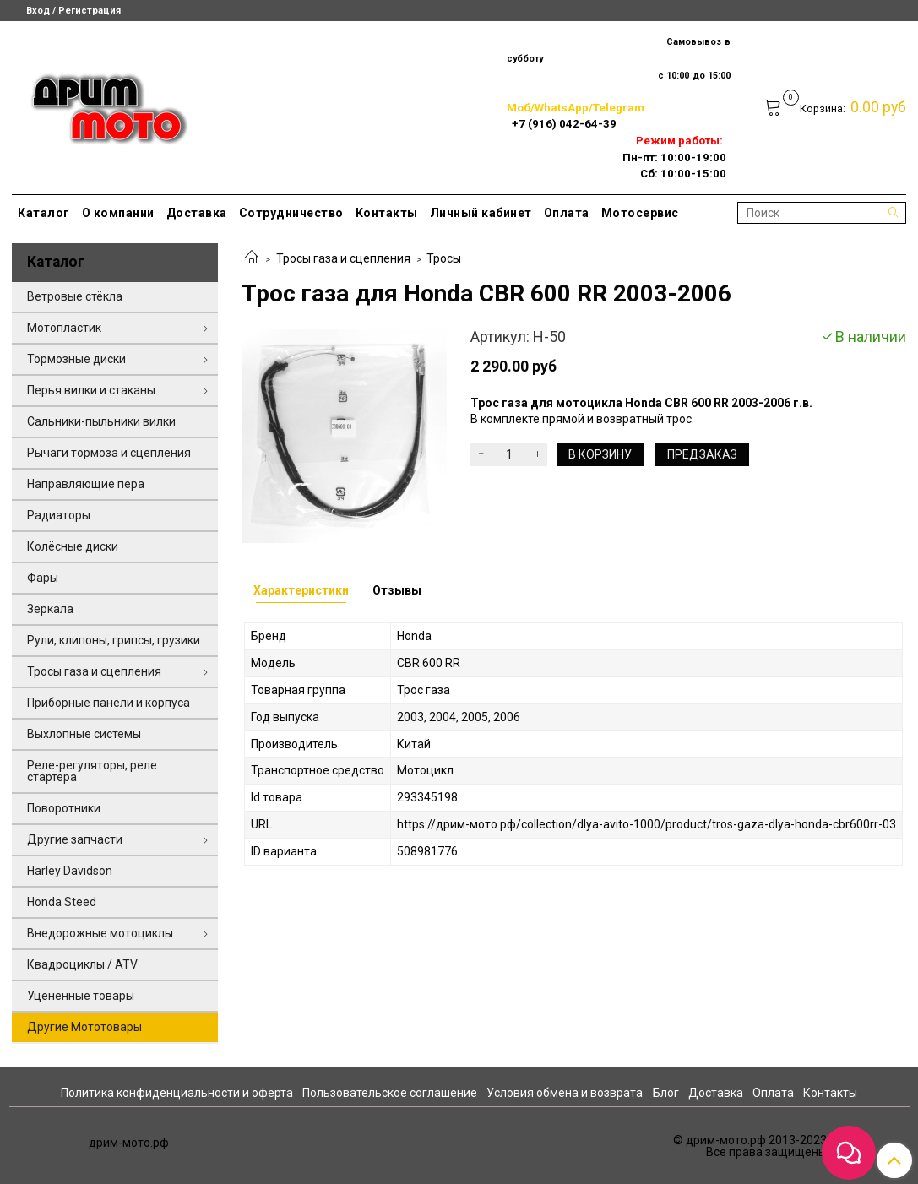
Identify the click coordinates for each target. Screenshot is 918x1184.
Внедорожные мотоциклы (100, 933)
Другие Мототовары (84, 1027)
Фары (42, 577)
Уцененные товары (80, 995)
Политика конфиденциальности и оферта (177, 1093)
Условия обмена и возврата (564, 1093)
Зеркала (50, 609)
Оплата (566, 213)
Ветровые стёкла (74, 296)
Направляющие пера (85, 484)
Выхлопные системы (84, 734)
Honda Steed (61, 902)
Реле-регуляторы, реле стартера (92, 771)
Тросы (443, 258)
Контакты (387, 213)
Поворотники (63, 808)
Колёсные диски (72, 546)
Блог (666, 1093)
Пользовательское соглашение (389, 1093)
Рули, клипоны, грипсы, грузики (113, 640)
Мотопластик (64, 327)
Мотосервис (640, 213)
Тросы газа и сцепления (343, 258)
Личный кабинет (481, 213)
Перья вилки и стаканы (91, 390)
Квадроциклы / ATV (82, 964)
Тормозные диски (76, 359)
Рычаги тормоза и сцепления (109, 452)
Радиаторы (58, 515)
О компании (118, 213)
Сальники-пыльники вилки (101, 421)
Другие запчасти (74, 839)
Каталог (44, 213)
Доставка (196, 213)
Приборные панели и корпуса (108, 702)
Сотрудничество (291, 213)
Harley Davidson (69, 870)
